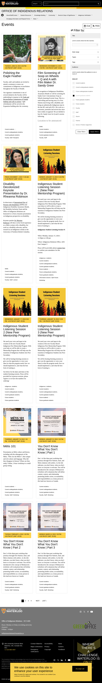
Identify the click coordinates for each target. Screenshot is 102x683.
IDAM (40, 126)
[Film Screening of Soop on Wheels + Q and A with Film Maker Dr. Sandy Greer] (52, 49)
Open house (54, 277)
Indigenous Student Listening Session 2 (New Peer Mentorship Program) (16, 330)
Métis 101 (9, 446)
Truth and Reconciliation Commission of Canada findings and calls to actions (16, 99)
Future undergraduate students (84, 91)
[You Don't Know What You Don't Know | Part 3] (52, 517)
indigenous (42, 258)
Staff (77, 112)
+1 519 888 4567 (10, 649)
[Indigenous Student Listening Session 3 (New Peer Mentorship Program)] (52, 302)
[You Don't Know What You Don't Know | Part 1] (52, 422)
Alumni (78, 116)
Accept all (80, 669)
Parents (78, 120)
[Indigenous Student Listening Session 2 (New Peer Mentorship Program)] (17, 302)
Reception (16, 137)
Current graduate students (83, 95)
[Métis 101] (17, 422)
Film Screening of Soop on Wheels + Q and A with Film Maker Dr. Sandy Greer (49, 79)
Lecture (15, 280)
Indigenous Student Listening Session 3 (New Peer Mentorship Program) (51, 330)
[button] (84, 3)
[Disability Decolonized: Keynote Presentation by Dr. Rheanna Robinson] (17, 160)
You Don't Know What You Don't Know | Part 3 (48, 544)
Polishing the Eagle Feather (12, 74)
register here (61, 248)
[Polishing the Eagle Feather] (17, 49)
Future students (80, 104)
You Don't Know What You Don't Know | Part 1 (48, 449)
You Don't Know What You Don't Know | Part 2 (13, 544)
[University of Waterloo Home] (10, 4)
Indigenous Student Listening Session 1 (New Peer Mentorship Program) (51, 188)
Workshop (42, 280)
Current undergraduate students (84, 87)
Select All (74, 79)
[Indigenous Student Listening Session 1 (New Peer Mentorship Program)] (52, 160)
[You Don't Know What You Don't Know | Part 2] (17, 517)
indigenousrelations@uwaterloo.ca (13, 633)
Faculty (78, 108)
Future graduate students (83, 99)
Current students (80, 83)
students (48, 258)
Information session (45, 277)
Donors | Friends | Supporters (84, 125)
